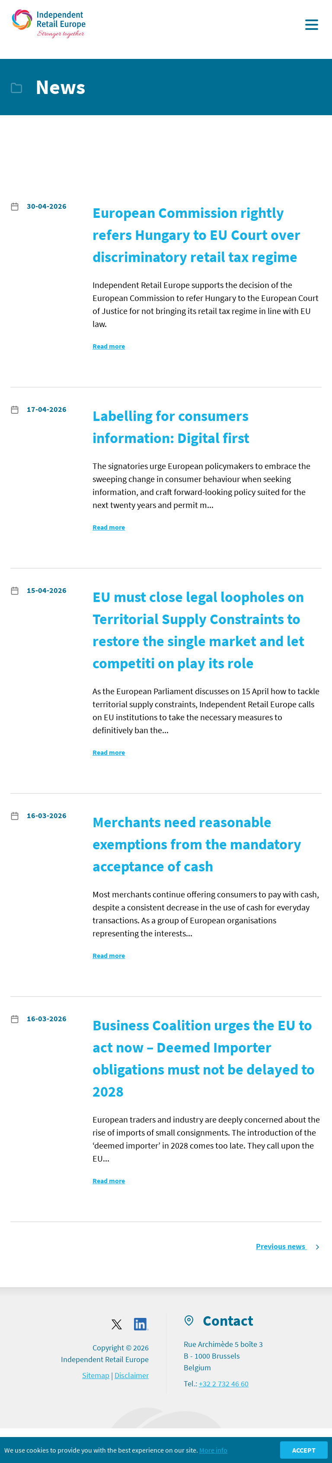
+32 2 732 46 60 (224, 1384)
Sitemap (95, 1375)
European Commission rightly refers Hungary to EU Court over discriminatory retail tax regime (196, 235)
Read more (109, 346)
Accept (304, 1450)
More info (213, 1450)
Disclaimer (132, 1375)
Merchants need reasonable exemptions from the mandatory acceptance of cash (197, 844)
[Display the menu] (312, 24)
